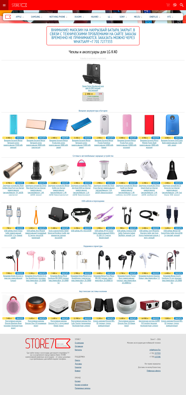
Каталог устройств (81, 384)
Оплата (77, 360)
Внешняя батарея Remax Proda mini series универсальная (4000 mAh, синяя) (58, 144)
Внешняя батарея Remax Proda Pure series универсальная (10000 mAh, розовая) (126, 144)
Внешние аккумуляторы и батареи (93, 110)
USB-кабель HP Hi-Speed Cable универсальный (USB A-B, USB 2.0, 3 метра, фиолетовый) (104, 234)
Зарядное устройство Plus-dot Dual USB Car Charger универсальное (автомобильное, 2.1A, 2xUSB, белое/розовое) (81, 190)
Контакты (78, 349)
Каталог (78, 381)
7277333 (157, 353)
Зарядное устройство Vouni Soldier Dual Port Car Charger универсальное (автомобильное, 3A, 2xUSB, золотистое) (13, 190)
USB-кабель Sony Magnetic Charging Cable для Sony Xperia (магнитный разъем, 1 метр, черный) (149, 234)
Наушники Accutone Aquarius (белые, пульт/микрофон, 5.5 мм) (149, 278)
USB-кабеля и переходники (93, 201)
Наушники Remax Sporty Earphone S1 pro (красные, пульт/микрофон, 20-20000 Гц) (172, 279)
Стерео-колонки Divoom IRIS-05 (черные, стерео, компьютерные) (104, 323)
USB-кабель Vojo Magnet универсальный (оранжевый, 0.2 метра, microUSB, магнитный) (36, 234)
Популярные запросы (82, 388)
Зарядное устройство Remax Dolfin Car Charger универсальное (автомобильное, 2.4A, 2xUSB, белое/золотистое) (58, 190)
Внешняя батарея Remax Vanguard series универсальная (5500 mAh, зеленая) (13, 144)
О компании (79, 342)
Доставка (78, 363)
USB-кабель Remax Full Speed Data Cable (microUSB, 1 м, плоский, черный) (172, 233)
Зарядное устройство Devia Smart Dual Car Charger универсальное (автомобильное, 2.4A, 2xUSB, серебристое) (149, 190)
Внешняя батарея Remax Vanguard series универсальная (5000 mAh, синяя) (81, 144)
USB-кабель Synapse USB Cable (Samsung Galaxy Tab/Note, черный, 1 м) (126, 233)
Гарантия (78, 367)
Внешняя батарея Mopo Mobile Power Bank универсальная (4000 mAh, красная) (149, 144)
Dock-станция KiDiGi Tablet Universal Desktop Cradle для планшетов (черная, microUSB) (58, 234)
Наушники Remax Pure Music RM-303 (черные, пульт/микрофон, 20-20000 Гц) (104, 278)
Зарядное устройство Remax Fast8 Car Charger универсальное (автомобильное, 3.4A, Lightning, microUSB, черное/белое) (126, 191)
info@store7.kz (155, 349)
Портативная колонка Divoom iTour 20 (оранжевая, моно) (36, 323)
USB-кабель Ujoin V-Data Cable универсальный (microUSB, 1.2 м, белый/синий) (13, 234)
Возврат (78, 370)
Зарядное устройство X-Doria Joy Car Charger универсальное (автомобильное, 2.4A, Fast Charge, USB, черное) (172, 190)
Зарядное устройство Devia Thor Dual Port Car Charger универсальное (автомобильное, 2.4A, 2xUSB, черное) (35, 190)
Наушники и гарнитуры (93, 246)
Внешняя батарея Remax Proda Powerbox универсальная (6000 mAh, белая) (104, 144)
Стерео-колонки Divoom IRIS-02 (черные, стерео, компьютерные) (172, 323)
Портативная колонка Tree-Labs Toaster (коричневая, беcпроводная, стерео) (81, 323)
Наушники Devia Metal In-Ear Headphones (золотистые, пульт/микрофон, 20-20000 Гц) (81, 279)
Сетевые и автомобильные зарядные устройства (93, 155)
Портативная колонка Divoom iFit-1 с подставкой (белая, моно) (58, 323)
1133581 (157, 356)
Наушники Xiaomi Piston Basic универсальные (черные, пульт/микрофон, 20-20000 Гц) (126, 279)
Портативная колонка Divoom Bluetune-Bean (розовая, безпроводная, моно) (13, 324)
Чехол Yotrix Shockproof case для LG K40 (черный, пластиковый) (93, 88)
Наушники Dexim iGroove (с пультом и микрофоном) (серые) (13, 278)
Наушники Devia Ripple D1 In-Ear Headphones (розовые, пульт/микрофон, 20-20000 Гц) (36, 279)
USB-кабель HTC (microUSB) (81, 230)
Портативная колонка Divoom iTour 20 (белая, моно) (126, 323)
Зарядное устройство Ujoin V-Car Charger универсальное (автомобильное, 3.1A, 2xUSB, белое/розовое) (104, 189)
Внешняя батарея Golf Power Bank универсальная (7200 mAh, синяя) (172, 142)
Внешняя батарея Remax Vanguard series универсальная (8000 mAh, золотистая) (36, 144)
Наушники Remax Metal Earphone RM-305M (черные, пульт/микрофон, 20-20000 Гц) (58, 279)
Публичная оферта (154, 370)
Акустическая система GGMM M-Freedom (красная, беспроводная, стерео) (149, 323)
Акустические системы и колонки (93, 291)
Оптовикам (79, 346)
